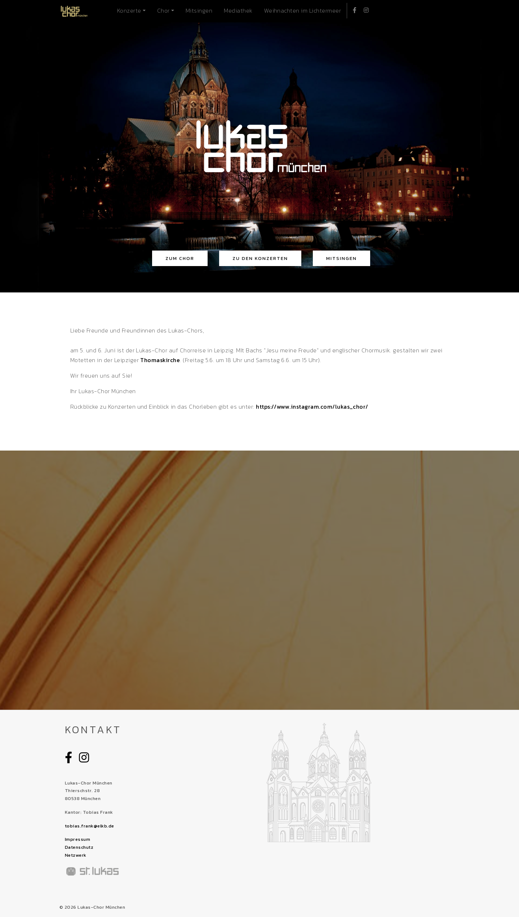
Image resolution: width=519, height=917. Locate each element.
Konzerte (129, 10)
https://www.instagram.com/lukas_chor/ (312, 406)
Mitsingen (199, 10)
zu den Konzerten (260, 258)
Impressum (77, 839)
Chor (163, 10)
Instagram (364, 9)
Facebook (352, 9)
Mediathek (238, 10)
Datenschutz (79, 847)
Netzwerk (75, 855)
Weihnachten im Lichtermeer (302, 10)
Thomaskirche (159, 360)
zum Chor (179, 258)
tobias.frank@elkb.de (89, 825)
